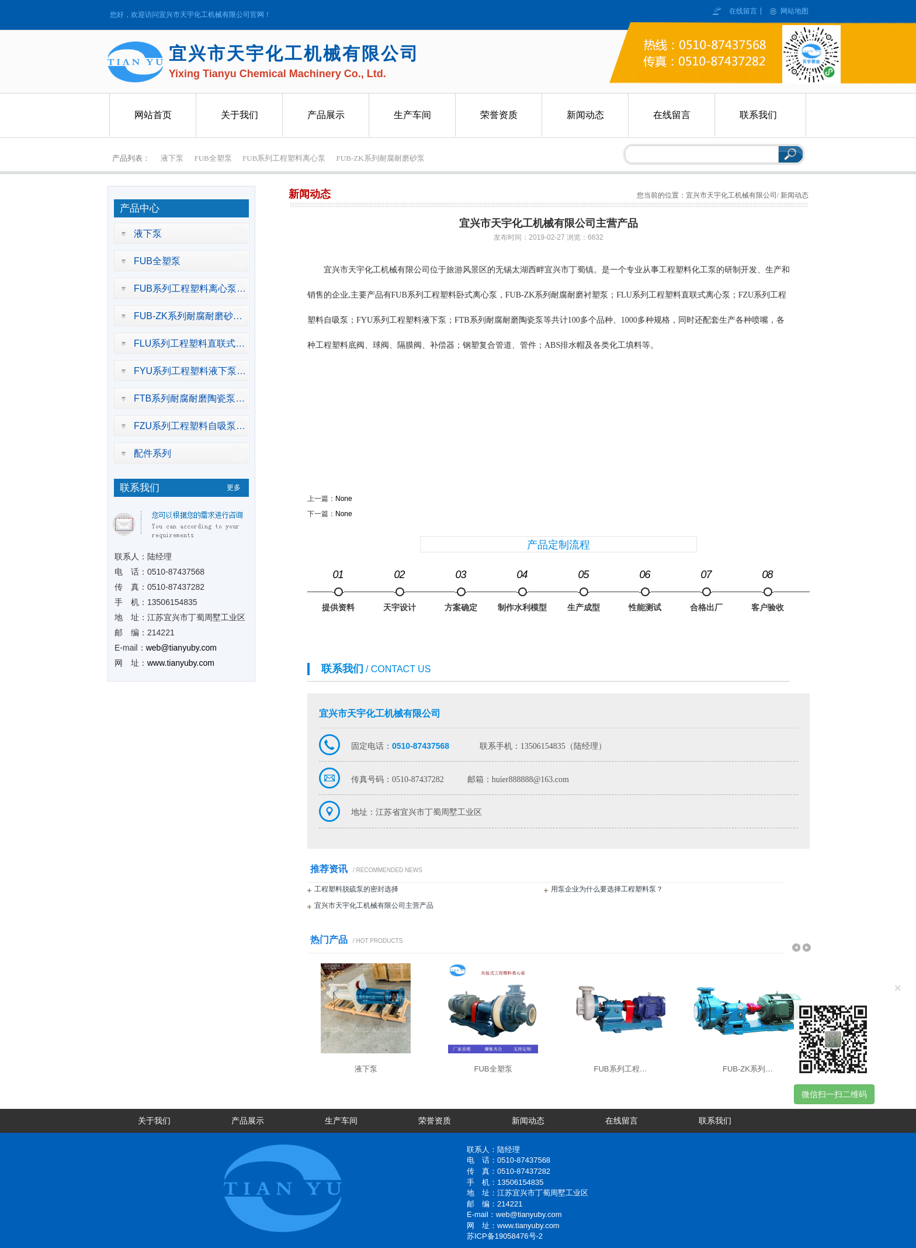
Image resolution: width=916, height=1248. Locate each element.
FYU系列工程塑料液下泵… (190, 371)
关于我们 (154, 1120)
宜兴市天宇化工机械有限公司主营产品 (373, 905)
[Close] (897, 987)
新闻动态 (528, 1120)
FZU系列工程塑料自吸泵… (189, 426)
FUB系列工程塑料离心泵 (283, 158)
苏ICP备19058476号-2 (505, 1236)
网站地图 (794, 11)
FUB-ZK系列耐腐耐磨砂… (188, 316)
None (343, 499)
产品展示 (247, 1120)
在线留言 (744, 11)
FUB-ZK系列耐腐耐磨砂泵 (380, 158)
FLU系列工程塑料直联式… (189, 343)
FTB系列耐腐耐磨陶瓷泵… (189, 398)
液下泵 (172, 158)
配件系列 (152, 453)
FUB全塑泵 (213, 158)
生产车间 (341, 1120)
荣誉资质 (434, 1120)
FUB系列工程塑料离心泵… (190, 288)
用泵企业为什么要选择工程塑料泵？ (607, 889)
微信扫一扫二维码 (834, 1094)
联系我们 (715, 1120)
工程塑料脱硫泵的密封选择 (356, 889)
